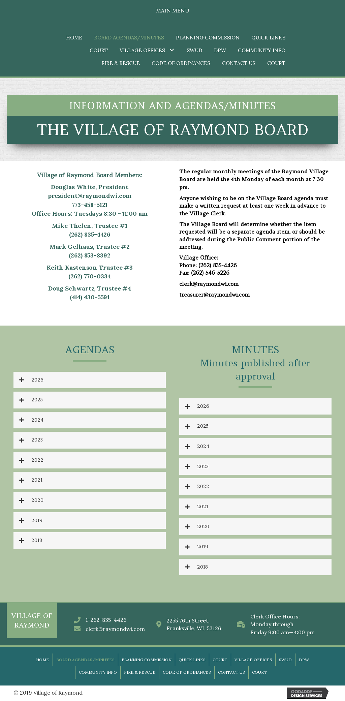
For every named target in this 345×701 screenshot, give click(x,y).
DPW (304, 659)
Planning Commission (146, 659)
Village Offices (253, 659)
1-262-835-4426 (106, 619)
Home (42, 659)
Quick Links (192, 659)
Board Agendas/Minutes (85, 659)
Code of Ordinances (187, 672)
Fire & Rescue (140, 672)
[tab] (89, 380)
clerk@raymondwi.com (115, 629)
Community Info (98, 672)
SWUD (285, 659)
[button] (172, 50)
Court (220, 659)
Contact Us (231, 672)
